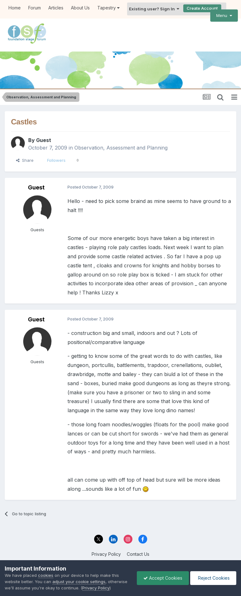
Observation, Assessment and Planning (121, 148)
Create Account (202, 8)
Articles (55, 7)
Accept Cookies (162, 578)
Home (14, 7)
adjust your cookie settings (78, 581)
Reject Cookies (213, 578)
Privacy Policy (106, 553)
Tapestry (108, 7)
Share (25, 160)
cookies (45, 575)
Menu (224, 15)
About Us (80, 7)
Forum (34, 7)
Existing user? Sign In (154, 8)
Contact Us (138, 553)
